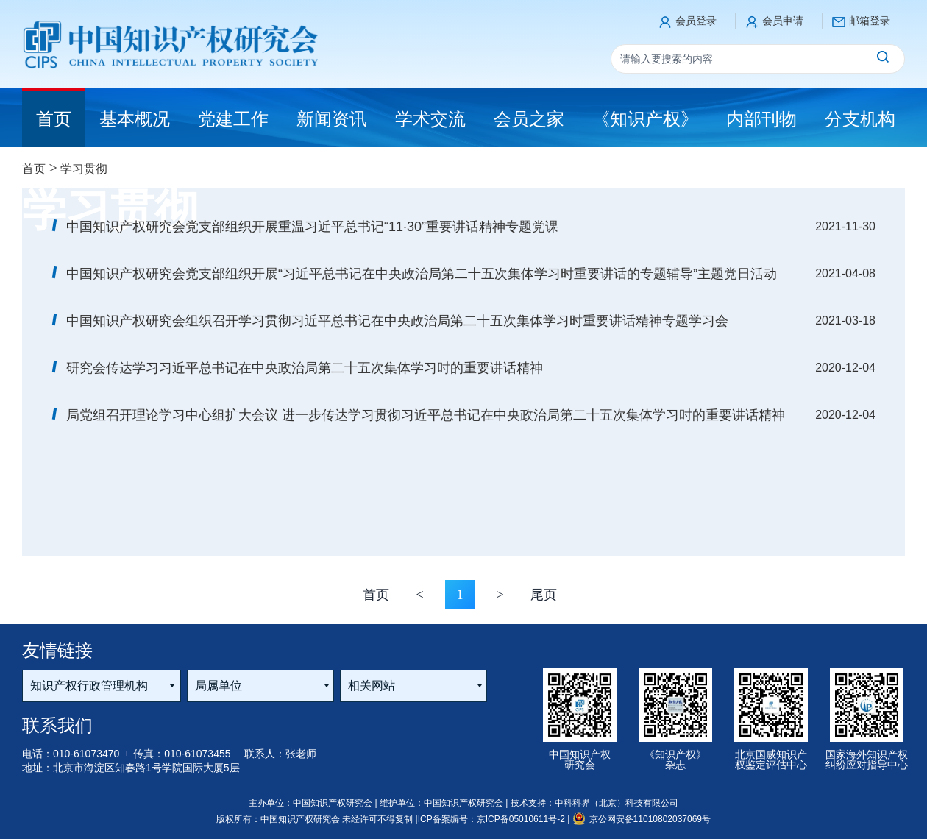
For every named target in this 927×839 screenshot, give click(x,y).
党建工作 (233, 119)
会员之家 (529, 119)
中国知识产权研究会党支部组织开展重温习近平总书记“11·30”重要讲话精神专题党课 (312, 226)
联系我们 (57, 725)
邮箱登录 (869, 20)
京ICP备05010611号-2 (522, 819)
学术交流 (430, 119)
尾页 (543, 594)
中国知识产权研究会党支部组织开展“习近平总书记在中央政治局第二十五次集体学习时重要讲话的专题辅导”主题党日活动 (421, 273)
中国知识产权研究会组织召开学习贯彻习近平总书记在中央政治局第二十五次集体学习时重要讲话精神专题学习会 (397, 321)
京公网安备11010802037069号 (641, 819)
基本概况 (134, 119)
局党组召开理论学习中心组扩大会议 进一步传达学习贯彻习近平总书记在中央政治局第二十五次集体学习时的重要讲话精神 (425, 415)
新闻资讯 (331, 119)
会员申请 (782, 20)
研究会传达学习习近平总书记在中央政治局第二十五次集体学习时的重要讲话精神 (304, 368)
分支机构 (860, 119)
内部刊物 (761, 119)
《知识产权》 (645, 119)
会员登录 (696, 20)
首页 (34, 169)
